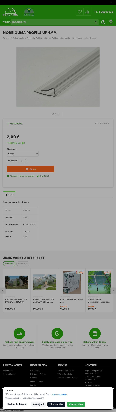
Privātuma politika (59, 394)
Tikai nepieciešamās (17, 404)
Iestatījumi (38, 404)
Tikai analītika (56, 404)
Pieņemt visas (76, 404)
